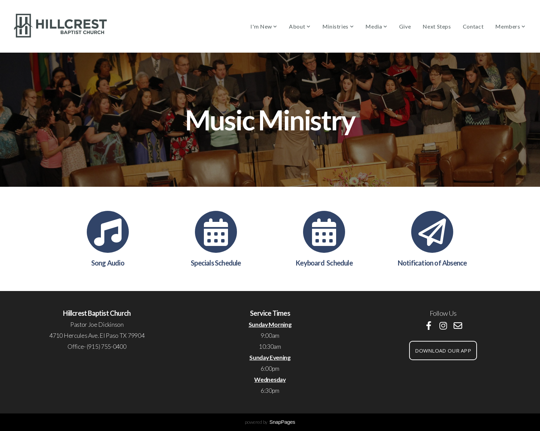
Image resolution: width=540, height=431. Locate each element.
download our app (443, 350)
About (299, 26)
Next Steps (437, 26)
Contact (473, 26)
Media (376, 26)
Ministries (338, 26)
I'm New (263, 26)
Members (510, 26)
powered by (270, 422)
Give (405, 26)
